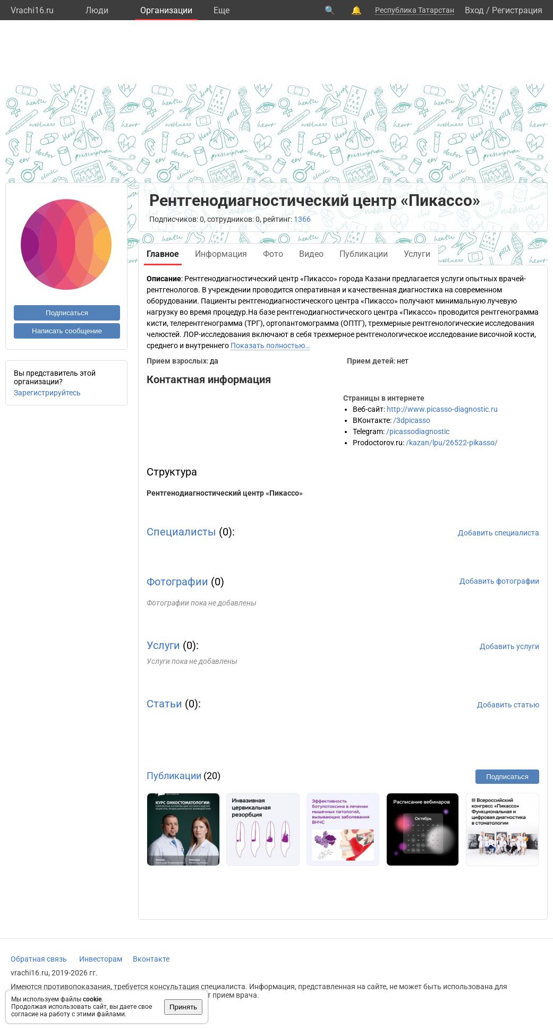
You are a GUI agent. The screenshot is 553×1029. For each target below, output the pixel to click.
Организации (166, 10)
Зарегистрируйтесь (47, 392)
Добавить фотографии (499, 581)
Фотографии (177, 581)
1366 (302, 219)
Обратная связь (39, 959)
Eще (221, 10)
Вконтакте (151, 959)
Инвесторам (100, 959)
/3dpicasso (411, 420)
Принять (183, 1007)
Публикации (174, 775)
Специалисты (181, 531)
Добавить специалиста (498, 533)
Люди (97, 10)
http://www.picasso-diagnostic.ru (442, 409)
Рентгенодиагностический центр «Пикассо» (225, 493)
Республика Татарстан (414, 10)
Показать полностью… (270, 345)
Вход (474, 10)
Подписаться (67, 313)
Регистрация (517, 10)
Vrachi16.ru (32, 10)
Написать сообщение (67, 331)
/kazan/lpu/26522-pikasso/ (452, 442)
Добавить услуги (509, 646)
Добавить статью (508, 705)
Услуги (163, 645)
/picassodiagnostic (417, 431)
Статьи (164, 703)
